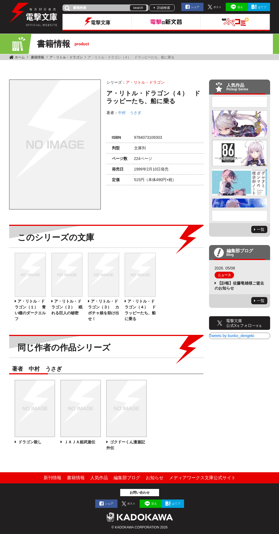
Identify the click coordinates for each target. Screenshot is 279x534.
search (138, 8)
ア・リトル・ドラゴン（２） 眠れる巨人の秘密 (66, 307)
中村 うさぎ (129, 112)
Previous (239, 101)
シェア (195, 7)
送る (240, 7)
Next (239, 215)
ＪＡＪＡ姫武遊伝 (79, 442)
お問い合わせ (140, 493)
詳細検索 (163, 8)
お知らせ (155, 477)
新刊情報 (52, 477)
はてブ (262, 7)
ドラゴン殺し (29, 442)
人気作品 (99, 477)
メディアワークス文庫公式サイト (202, 477)
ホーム (20, 57)
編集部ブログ (127, 477)
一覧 (261, 229)
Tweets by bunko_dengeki (231, 335)
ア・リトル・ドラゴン (66, 57)
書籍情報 (37, 57)
